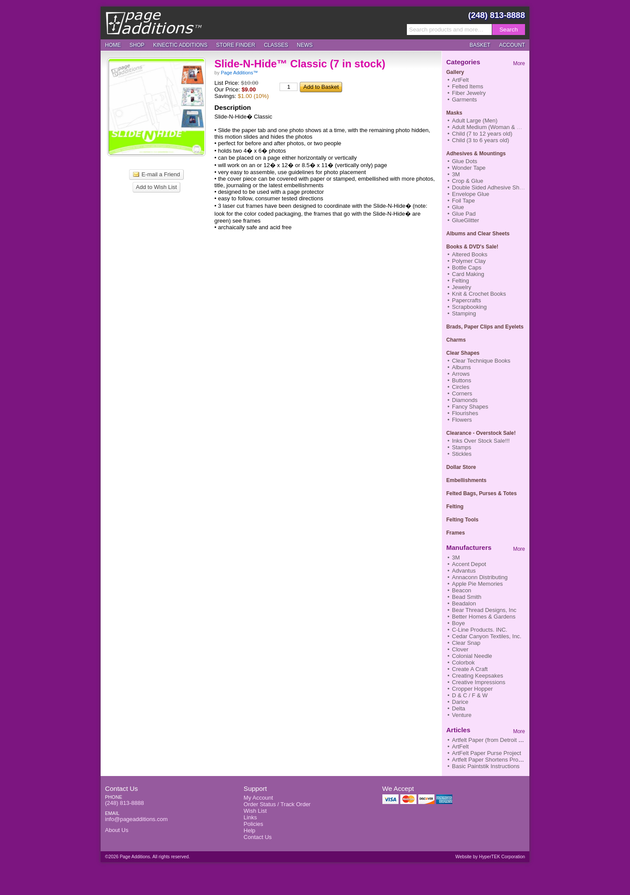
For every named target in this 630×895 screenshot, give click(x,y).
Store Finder (235, 45)
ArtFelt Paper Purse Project (486, 753)
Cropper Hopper (472, 688)
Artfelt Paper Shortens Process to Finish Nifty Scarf (516, 759)
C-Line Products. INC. (479, 629)
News (305, 45)
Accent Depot (469, 564)
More (519, 63)
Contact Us (121, 788)
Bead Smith (466, 597)
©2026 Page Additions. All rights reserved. (147, 856)
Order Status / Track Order (277, 804)
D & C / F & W (470, 695)
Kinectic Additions (180, 45)
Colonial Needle (472, 656)
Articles (458, 730)
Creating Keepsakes (477, 675)
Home (113, 45)
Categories (463, 62)
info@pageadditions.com (136, 819)
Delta (458, 708)
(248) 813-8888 (496, 15)
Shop (137, 45)
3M (456, 557)
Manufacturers (468, 547)
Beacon (461, 590)
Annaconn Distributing (480, 577)
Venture (462, 715)
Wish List (255, 811)
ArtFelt (460, 746)
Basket (479, 45)
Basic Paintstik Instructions (486, 766)
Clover (460, 649)
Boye (458, 623)
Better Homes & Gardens (483, 616)
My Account (258, 797)
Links (250, 817)
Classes (276, 45)
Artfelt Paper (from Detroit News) (493, 740)
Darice (460, 702)
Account (512, 45)
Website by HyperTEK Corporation (490, 856)
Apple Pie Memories (477, 583)
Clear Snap (466, 643)
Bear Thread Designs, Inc (484, 610)
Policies (253, 824)
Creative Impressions (478, 682)
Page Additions (153, 23)
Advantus (464, 570)
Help (250, 830)
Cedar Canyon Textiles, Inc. (487, 636)
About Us (116, 830)
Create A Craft (470, 669)
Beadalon (464, 603)
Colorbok (463, 662)
